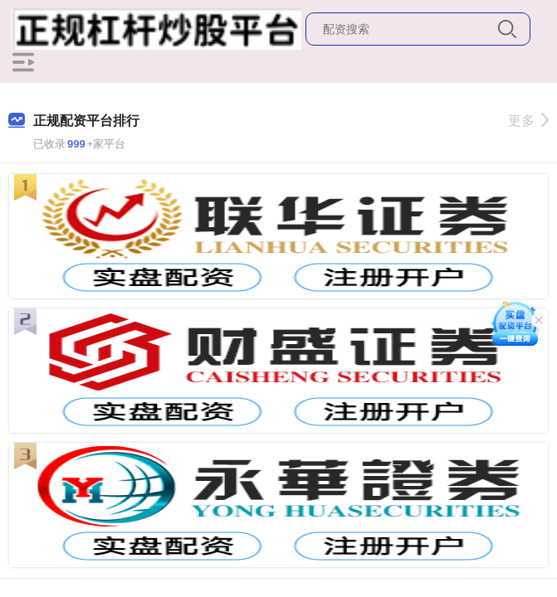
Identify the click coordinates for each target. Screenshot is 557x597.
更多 (528, 121)
